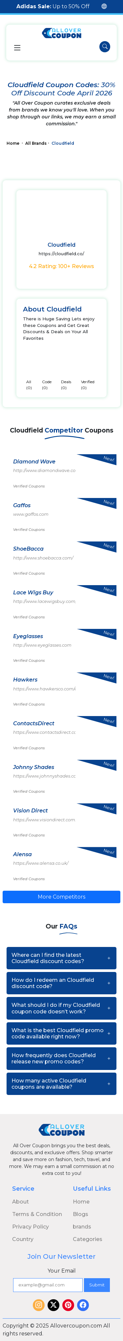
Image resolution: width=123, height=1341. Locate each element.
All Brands (36, 143)
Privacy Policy (30, 1227)
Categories (87, 1239)
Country (22, 1239)
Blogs (80, 1214)
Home (13, 143)
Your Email (62, 1271)
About (20, 1202)
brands (82, 1227)
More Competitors (61, 897)
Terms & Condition (37, 1214)
